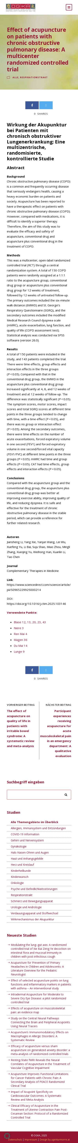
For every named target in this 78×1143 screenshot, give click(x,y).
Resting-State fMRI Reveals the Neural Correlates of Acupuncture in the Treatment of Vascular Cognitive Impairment (40, 1064)
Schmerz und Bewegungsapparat (32, 901)
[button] (7, 1136)
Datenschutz (15, 1139)
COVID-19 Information (25, 834)
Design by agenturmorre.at (55, 1139)
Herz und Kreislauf (22, 864)
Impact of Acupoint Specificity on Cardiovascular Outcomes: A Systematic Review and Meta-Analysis (36, 1095)
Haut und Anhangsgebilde (27, 858)
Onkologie (17, 883)
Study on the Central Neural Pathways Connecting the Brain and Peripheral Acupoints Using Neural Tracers (40, 1022)
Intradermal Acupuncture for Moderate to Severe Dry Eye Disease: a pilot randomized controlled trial (38, 998)
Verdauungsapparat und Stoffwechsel (34, 913)
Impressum (31, 1139)
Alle (15, 77)
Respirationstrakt (34, 77)
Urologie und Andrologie (26, 907)
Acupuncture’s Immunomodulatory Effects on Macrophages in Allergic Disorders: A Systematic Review (39, 1036)
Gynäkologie (19, 846)
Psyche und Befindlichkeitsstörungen (34, 889)
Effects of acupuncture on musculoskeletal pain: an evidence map (38, 1010)
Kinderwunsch (19, 877)
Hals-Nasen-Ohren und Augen (30, 852)
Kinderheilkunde (21, 871)
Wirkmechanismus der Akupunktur (32, 919)
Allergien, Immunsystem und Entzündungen (38, 828)
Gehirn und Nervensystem (27, 840)
